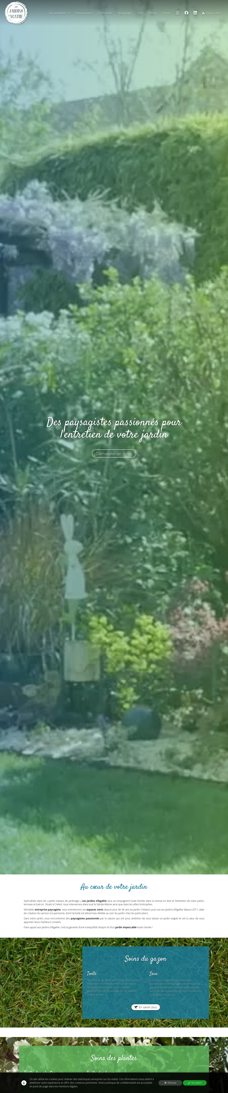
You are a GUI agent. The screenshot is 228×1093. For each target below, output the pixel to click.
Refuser (170, 1082)
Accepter (195, 1082)
